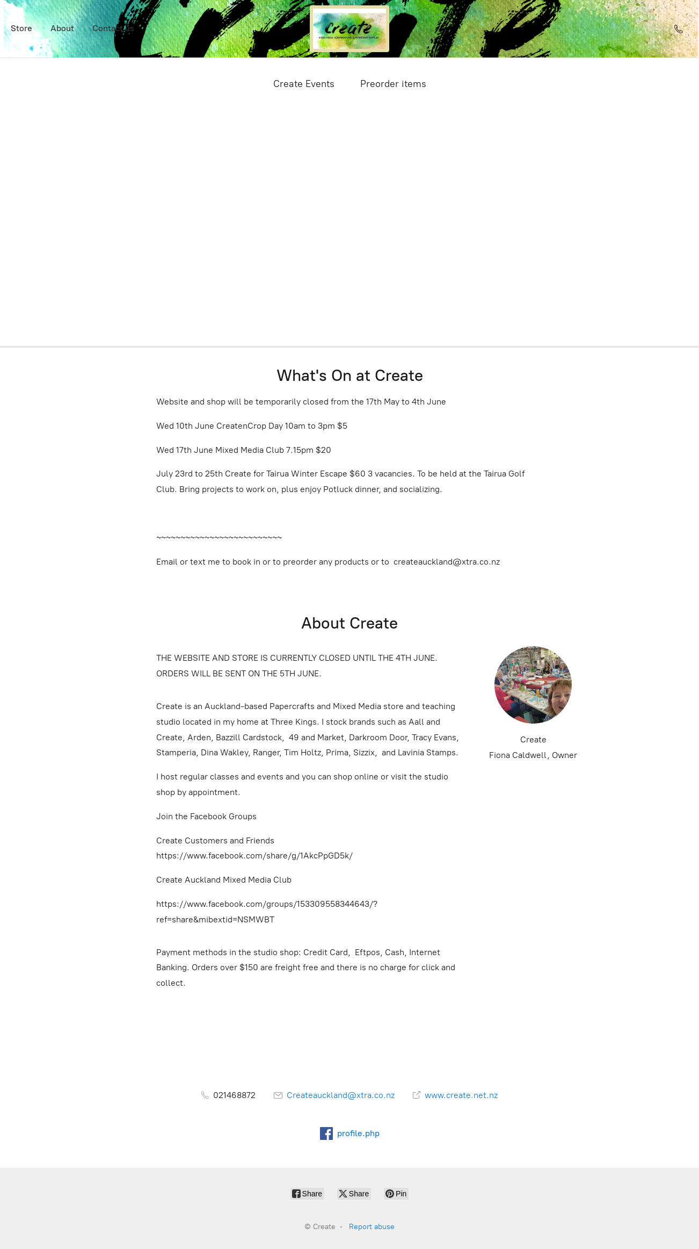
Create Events (303, 84)
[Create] (349, 28)
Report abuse (372, 1226)
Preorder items (393, 84)
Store (21, 28)
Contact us (113, 28)
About (62, 28)
